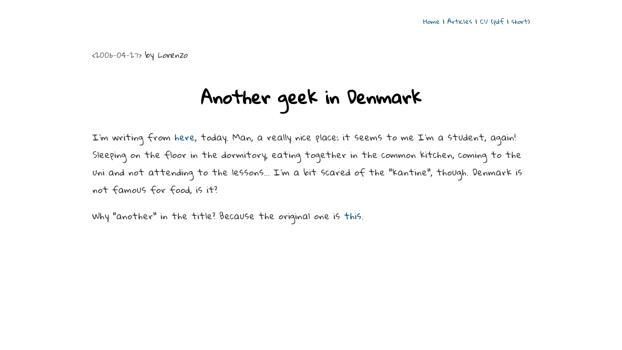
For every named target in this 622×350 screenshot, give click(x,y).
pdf (498, 21)
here (184, 136)
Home (431, 21)
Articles (459, 21)
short (519, 21)
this (353, 215)
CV (484, 21)
